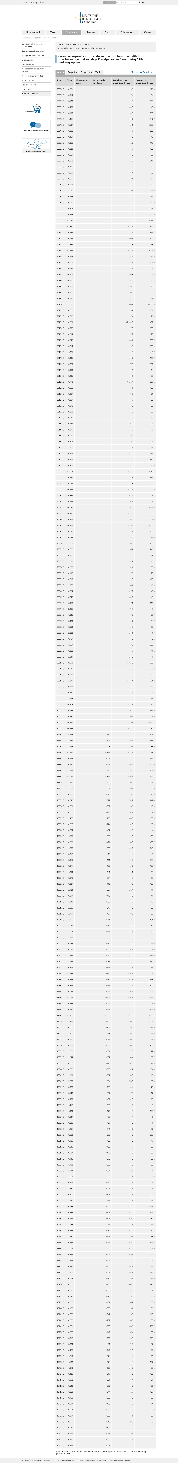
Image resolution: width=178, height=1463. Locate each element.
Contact (25, 2)
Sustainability (27, 89)
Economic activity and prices (33, 51)
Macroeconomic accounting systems (33, 70)
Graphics (72, 72)
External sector (28, 64)
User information (116, 1460)
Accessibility (90, 1460)
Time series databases (52, 38)
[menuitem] (33, 32)
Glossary (34, 2)
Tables (98, 72)
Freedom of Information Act (63, 1460)
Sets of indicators (29, 85)
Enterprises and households (33, 55)
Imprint (47, 1460)
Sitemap (80, 1460)
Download (147, 72)
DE (42, 2)
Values (60, 72)
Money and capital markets (33, 76)
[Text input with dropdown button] (128, 2)
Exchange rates (28, 60)
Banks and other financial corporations (32, 45)
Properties (86, 72)
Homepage (26, 38)
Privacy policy (102, 1460)
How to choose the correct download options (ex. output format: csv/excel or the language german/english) (101, 1452)
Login (145, 2)
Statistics (37, 38)
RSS (127, 1460)
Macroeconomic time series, (77, 48)
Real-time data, (98, 48)
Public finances (28, 80)
